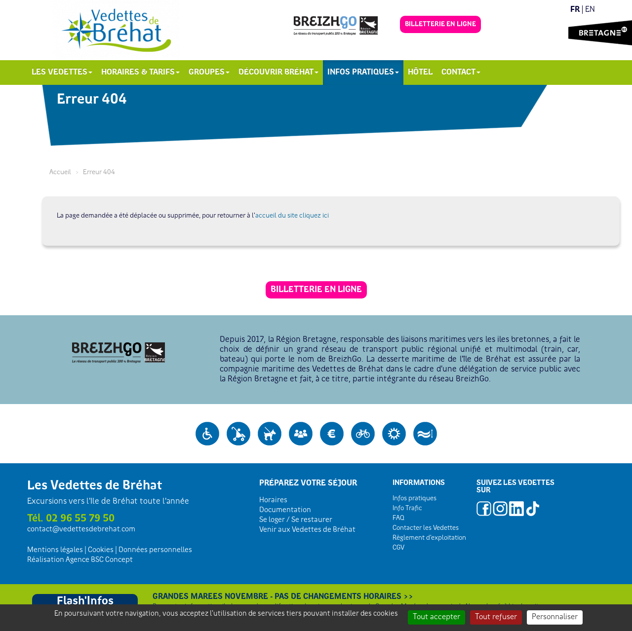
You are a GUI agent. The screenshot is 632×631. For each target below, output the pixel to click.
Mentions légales (55, 550)
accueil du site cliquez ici (292, 216)
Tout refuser (496, 617)
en (590, 9)
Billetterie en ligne (440, 24)
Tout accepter (436, 617)
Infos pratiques (363, 72)
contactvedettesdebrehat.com (81, 529)
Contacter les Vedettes (426, 528)
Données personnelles (155, 550)
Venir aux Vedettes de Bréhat (307, 530)
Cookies (101, 550)
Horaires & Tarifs (140, 72)
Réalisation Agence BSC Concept (80, 560)
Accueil (60, 172)
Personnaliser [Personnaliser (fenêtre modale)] (555, 617)
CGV (398, 548)
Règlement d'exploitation (429, 538)
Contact (460, 72)
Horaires (273, 500)
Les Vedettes (62, 72)
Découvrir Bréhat (278, 72)
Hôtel (420, 72)
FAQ (398, 518)
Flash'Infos (85, 601)
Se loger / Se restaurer (295, 520)
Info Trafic (407, 508)
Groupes (209, 72)
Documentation (285, 510)
